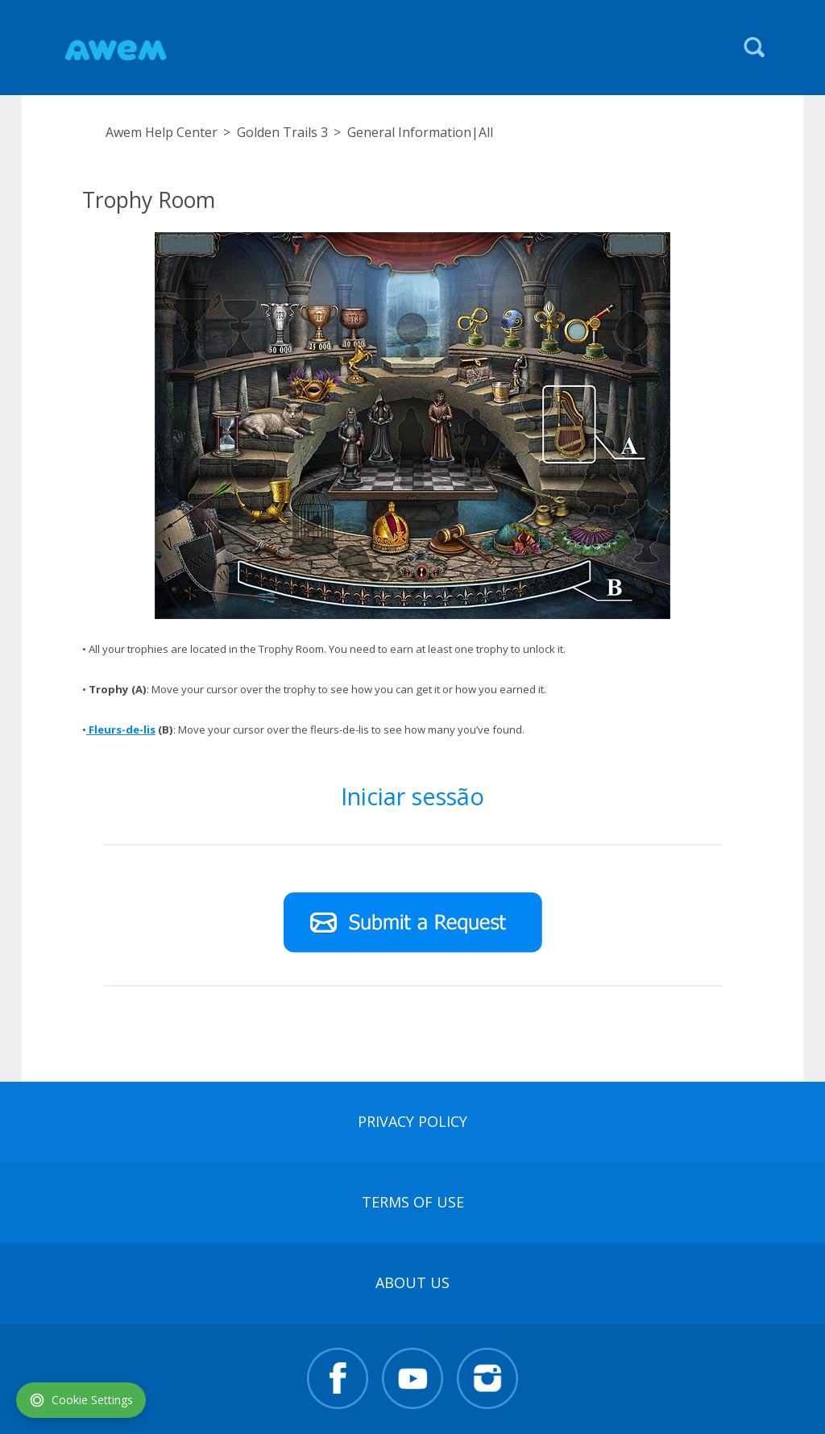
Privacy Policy (412, 1121)
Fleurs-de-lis (120, 729)
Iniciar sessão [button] (412, 796)
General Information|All (420, 132)
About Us (412, 1282)
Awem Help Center (162, 132)
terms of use (413, 1202)
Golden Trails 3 (282, 132)
